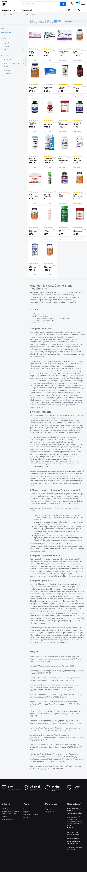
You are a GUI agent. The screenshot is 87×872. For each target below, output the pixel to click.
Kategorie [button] (6, 10)
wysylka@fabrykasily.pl (74, 813)
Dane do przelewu (7, 819)
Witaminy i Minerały (17, 15)
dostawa (73, 10)
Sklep (6, 15)
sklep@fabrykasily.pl (73, 841)
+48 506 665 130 (72, 843)
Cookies (4, 816)
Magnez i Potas (31, 15)
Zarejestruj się (49, 812)
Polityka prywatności (8, 809)
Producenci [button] (26, 10)
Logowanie (48, 809)
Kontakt (26, 817)
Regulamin (26, 812)
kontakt (83, 10)
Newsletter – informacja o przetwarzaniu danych (10, 812)
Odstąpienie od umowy (30, 815)
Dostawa (26, 809)
